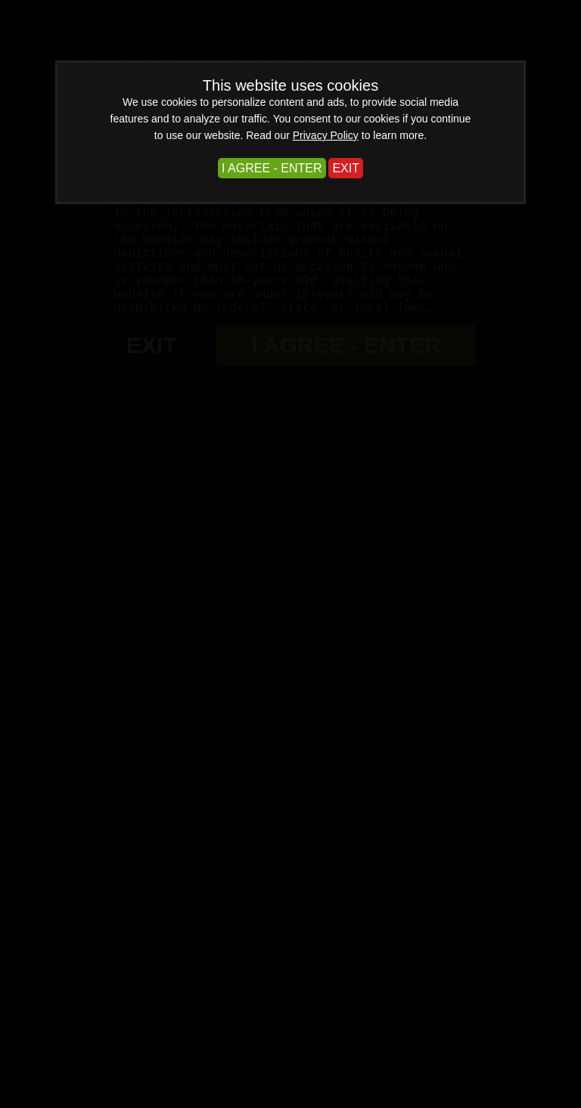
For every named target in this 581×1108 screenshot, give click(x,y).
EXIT (345, 168)
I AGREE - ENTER (272, 168)
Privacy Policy (326, 135)
